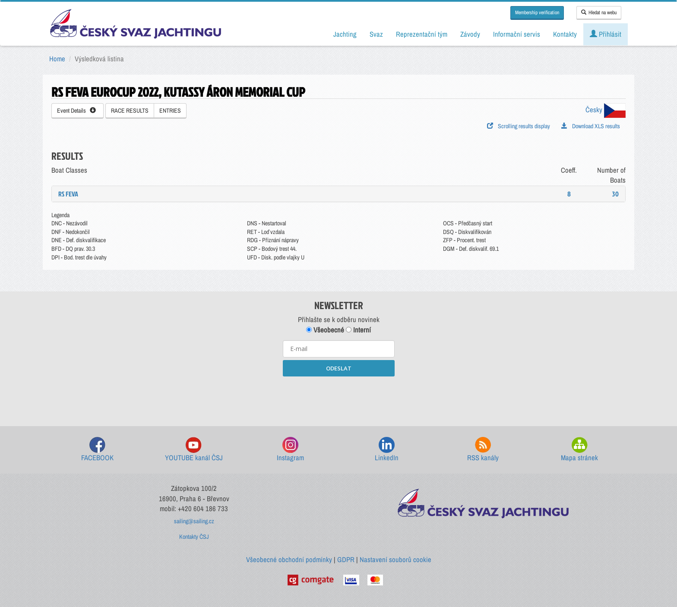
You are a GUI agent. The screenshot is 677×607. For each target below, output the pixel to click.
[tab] (338, 194)
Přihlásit (605, 34)
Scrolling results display (518, 126)
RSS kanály (483, 449)
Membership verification (537, 12)
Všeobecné (325, 330)
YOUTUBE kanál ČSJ (194, 449)
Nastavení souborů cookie (395, 559)
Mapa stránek (579, 449)
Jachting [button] (345, 34)
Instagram (290, 449)
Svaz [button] (376, 34)
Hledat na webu (599, 12)
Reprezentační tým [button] (421, 34)
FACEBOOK (97, 449)
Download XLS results (590, 126)
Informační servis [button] (516, 34)
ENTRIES (170, 110)
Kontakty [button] (565, 34)
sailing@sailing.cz (194, 521)
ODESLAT (338, 368)
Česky (605, 109)
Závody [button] (470, 34)
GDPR (345, 559)
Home (57, 58)
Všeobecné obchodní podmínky (289, 559)
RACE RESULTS (130, 110)
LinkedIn (387, 449)
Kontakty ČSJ (194, 537)
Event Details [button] (76, 110)
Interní (358, 330)
